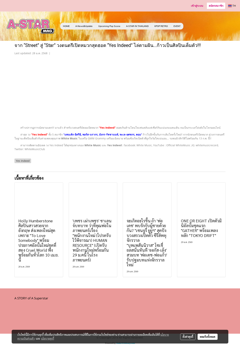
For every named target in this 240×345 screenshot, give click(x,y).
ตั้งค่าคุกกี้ (188, 336)
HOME (66, 26)
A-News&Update (84, 26)
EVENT (177, 26)
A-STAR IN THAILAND (137, 26)
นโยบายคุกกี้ (47, 338)
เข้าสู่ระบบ (197, 5)
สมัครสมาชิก (216, 5)
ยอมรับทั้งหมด (207, 336)
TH (232, 5)
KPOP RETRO (161, 26)
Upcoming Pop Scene (109, 26)
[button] (189, 26)
